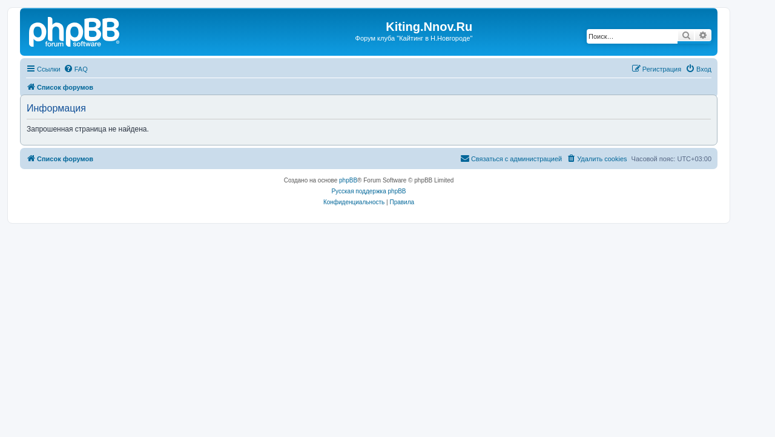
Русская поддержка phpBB (368, 191)
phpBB (348, 180)
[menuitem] (76, 69)
